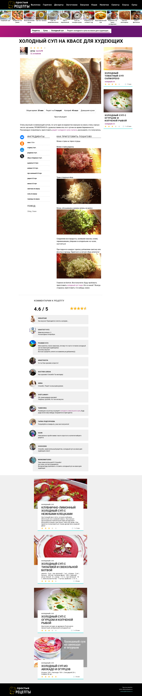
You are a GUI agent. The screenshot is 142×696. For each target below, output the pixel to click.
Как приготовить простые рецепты (19, 5)
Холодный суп (47, 504)
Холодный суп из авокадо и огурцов (55, 667)
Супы (134, 5)
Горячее (47, 5)
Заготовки (72, 5)
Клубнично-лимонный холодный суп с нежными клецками (58, 511)
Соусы (125, 5)
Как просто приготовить (20, 690)
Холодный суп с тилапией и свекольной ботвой (59, 567)
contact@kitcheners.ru (126, 691)
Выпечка (35, 5)
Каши (94, 5)
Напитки (104, 5)
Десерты (59, 5)
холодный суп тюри (75, 285)
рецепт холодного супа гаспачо (64, 130)
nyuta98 (39, 51)
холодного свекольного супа (70, 411)
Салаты (116, 5)
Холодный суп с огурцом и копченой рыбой (57, 620)
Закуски (84, 5)
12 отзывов (35, 53)
